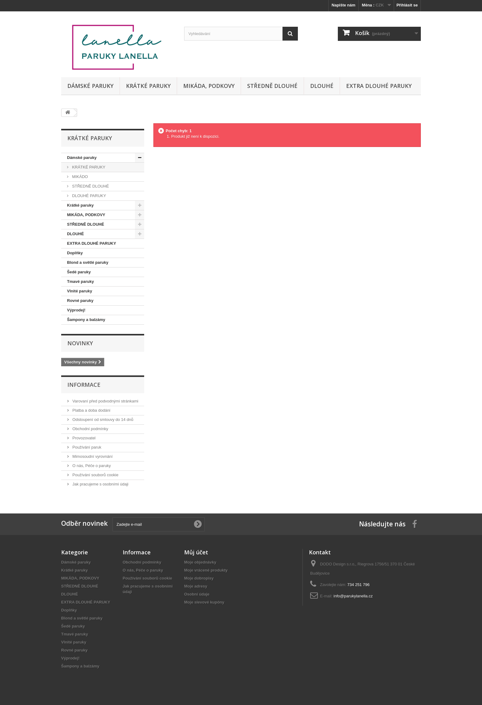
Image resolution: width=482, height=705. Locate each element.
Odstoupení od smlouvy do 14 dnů (102, 419)
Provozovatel (83, 438)
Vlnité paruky (79, 291)
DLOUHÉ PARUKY (88, 195)
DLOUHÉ (322, 85)
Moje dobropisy (199, 578)
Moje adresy (195, 586)
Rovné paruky (80, 300)
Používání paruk (86, 447)
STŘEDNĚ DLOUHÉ (272, 85)
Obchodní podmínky (89, 428)
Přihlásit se (407, 5)
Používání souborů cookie (94, 475)
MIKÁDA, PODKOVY (209, 85)
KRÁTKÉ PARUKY (88, 167)
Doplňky (75, 253)
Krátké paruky (148, 85)
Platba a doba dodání (90, 410)
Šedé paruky (79, 272)
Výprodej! (76, 310)
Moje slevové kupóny (204, 602)
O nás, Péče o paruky (91, 465)
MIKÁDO (79, 176)
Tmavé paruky (80, 281)
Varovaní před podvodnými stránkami (104, 401)
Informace (84, 384)
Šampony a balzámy (86, 319)
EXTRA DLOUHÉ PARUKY (379, 85)
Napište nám (343, 5)
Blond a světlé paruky (87, 262)
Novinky (80, 343)
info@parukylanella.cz (353, 596)
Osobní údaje (196, 594)
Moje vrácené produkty (206, 570)
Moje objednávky (200, 562)
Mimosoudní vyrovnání (92, 456)
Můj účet (196, 552)
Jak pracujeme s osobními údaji (99, 484)
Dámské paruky (90, 85)
